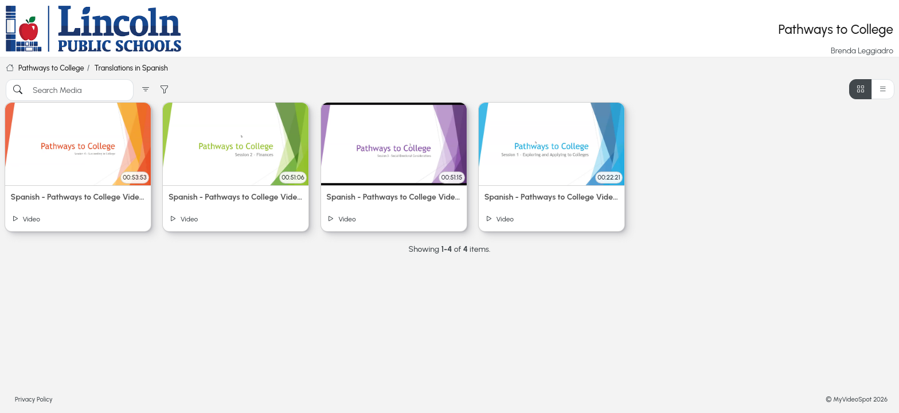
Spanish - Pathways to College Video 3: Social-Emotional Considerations (393, 197)
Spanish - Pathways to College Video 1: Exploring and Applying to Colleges (551, 197)
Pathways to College (51, 68)
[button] (146, 90)
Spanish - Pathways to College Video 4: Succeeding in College (78, 197)
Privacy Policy (34, 399)
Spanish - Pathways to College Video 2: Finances (236, 197)
